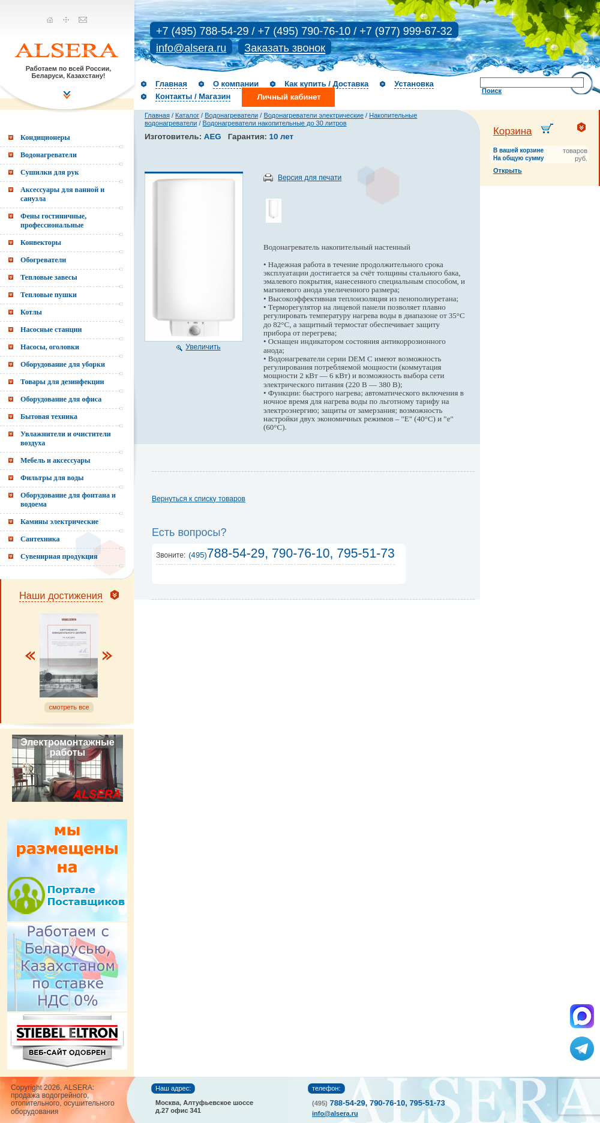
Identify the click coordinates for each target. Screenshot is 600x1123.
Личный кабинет (288, 96)
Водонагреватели (231, 115)
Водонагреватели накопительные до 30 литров (275, 123)
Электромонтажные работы (67, 747)
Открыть (507, 170)
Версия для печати (309, 177)
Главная (171, 83)
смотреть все (69, 707)
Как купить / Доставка (326, 83)
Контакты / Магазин (192, 96)
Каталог (187, 115)
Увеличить (202, 347)
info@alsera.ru (191, 48)
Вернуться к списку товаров (198, 499)
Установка (414, 83)
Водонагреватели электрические (313, 115)
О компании (236, 83)
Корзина (512, 131)
